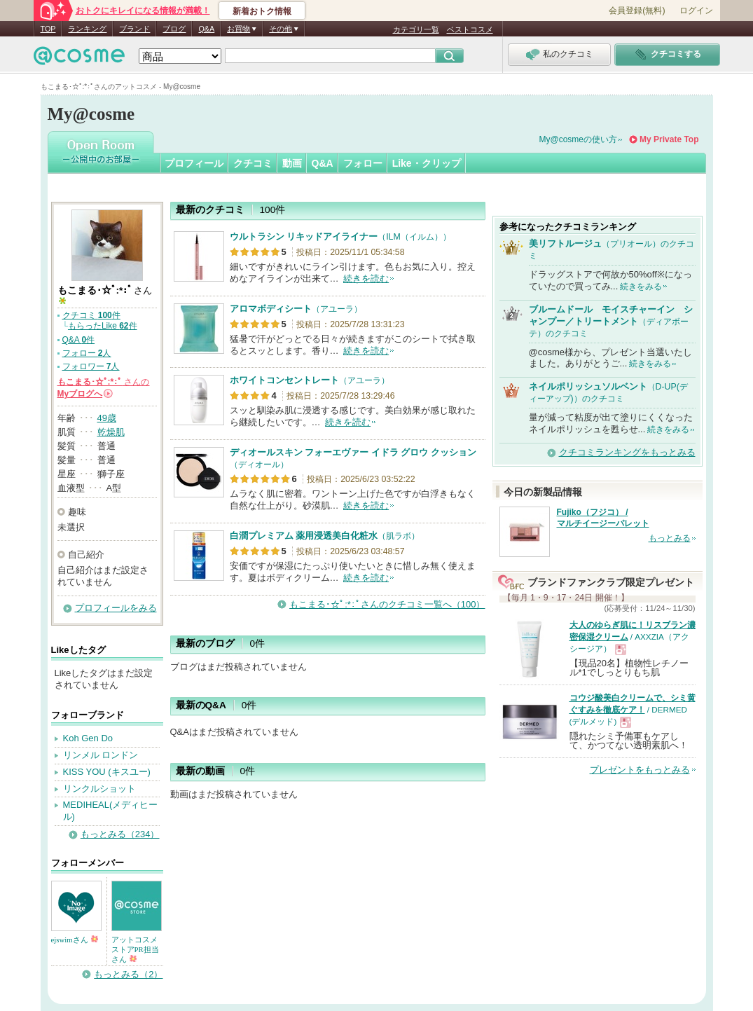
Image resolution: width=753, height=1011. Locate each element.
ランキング (87, 29)
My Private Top (669, 139)
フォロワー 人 (91, 366)
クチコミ (252, 163)
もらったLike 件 (102, 326)
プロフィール (194, 163)
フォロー (362, 163)
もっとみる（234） (120, 834)
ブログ (174, 29)
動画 (292, 163)
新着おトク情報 (262, 11)
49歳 (106, 418)
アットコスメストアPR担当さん (135, 949)
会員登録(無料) (637, 10)
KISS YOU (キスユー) (107, 771)
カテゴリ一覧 (416, 29)
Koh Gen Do (88, 738)
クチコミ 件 (91, 315)
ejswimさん (75, 939)
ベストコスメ (470, 29)
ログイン (696, 10)
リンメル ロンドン (101, 755)
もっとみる (670, 538)
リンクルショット (99, 788)
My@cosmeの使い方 (578, 139)
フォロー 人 (86, 353)
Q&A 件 (78, 340)
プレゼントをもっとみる (640, 769)
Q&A (206, 29)
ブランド (134, 29)
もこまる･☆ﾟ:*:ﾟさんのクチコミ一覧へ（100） (387, 604)
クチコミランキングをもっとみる (627, 452)
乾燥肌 (111, 432)
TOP (48, 29)
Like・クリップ (426, 163)
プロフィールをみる (116, 608)
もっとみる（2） (128, 974)
